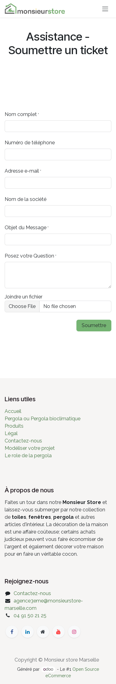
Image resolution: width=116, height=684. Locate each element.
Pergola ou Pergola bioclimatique (42, 419)
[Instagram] (74, 632)
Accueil (13, 411)
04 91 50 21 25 (30, 615)
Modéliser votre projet (30, 448)
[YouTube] (58, 632)
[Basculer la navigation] (105, 8)
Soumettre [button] (94, 325)
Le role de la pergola (28, 455)
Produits (14, 426)
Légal (11, 433)
